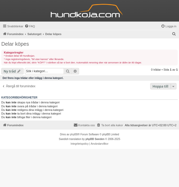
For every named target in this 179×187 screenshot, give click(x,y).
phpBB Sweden (94, 139)
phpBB (74, 134)
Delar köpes (15, 44)
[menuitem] (30, 26)
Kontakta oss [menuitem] (84, 125)
